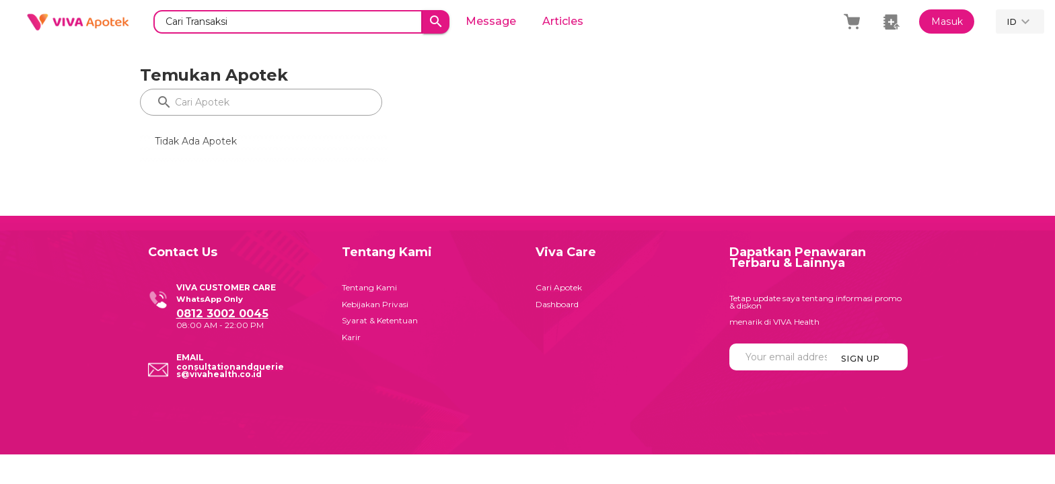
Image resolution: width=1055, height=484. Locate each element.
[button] (1020, 21)
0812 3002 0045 (222, 313)
